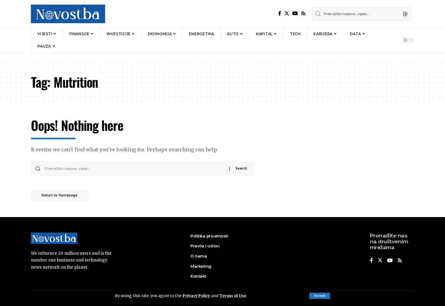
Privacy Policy (197, 295)
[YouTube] (295, 13)
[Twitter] (287, 13)
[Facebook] (280, 13)
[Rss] (303, 13)
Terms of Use (234, 295)
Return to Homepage (61, 196)
